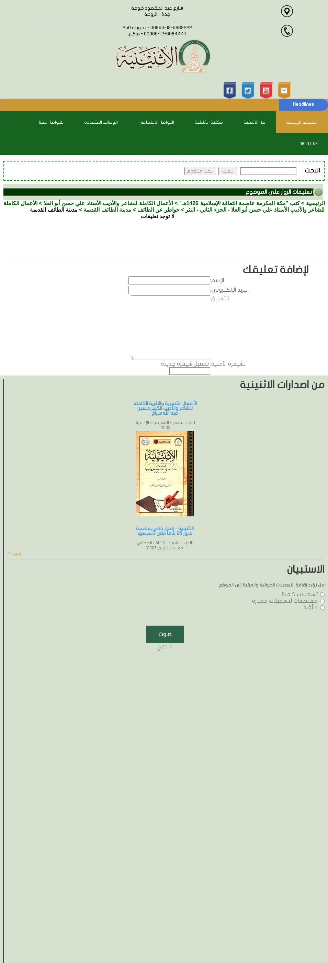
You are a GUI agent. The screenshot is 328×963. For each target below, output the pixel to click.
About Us (308, 144)
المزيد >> (14, 553)
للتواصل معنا (51, 122)
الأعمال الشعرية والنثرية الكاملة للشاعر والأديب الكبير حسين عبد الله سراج (165, 408)
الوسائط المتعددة (101, 122)
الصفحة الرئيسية (302, 122)
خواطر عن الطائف (158, 210)
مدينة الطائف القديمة (107, 210)
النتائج (165, 647)
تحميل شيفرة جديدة (185, 364)
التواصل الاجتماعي (156, 122)
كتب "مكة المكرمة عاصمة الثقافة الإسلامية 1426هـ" (239, 203)
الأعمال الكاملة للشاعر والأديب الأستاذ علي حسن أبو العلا (108, 203)
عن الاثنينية (254, 122)
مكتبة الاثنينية (209, 122)
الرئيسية (315, 203)
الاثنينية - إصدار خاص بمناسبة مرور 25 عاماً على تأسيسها (165, 531)
